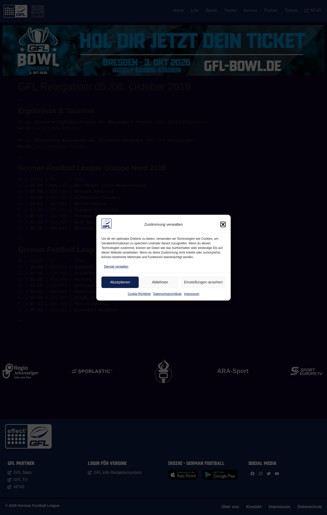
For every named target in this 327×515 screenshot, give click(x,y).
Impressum (191, 294)
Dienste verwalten (116, 266)
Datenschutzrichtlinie (167, 294)
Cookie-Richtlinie (139, 294)
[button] (223, 224)
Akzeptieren (120, 282)
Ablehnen (160, 282)
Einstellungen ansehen (203, 282)
